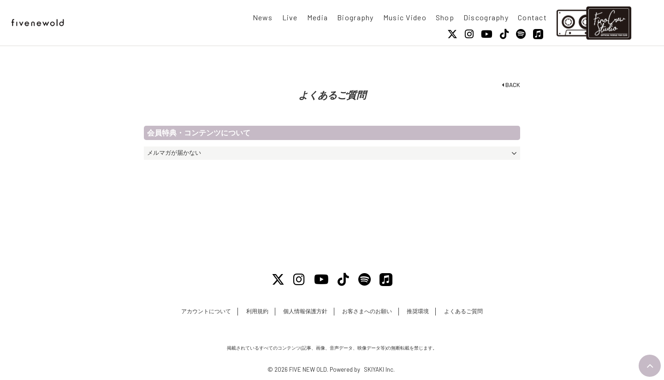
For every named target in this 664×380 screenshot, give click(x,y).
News (263, 17)
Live (290, 17)
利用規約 (257, 311)
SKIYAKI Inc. (379, 369)
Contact (532, 17)
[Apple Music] (538, 34)
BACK (511, 84)
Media (317, 17)
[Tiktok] (504, 34)
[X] (452, 34)
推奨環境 (418, 311)
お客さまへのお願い (367, 311)
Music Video (405, 17)
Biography (355, 17)
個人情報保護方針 (305, 311)
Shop (445, 17)
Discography (486, 17)
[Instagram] (469, 34)
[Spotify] (520, 34)
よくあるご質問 (463, 311)
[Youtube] (486, 34)
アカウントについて (206, 311)
